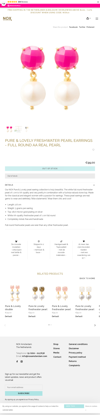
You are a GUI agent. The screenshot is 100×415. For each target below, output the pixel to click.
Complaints (74, 365)
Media (56, 353)
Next (95, 325)
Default (8, 316)
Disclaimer (74, 348)
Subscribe (24, 393)
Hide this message (70, 406)
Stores (56, 348)
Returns (73, 361)
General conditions (78, 344)
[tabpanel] (50, 78)
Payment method (77, 357)
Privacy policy (75, 353)
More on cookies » (91, 408)
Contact (57, 357)
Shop (55, 344)
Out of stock (50, 169)
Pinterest (90, 27)
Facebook (73, 27)
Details (9, 185)
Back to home (87, 278)
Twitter (82, 27)
